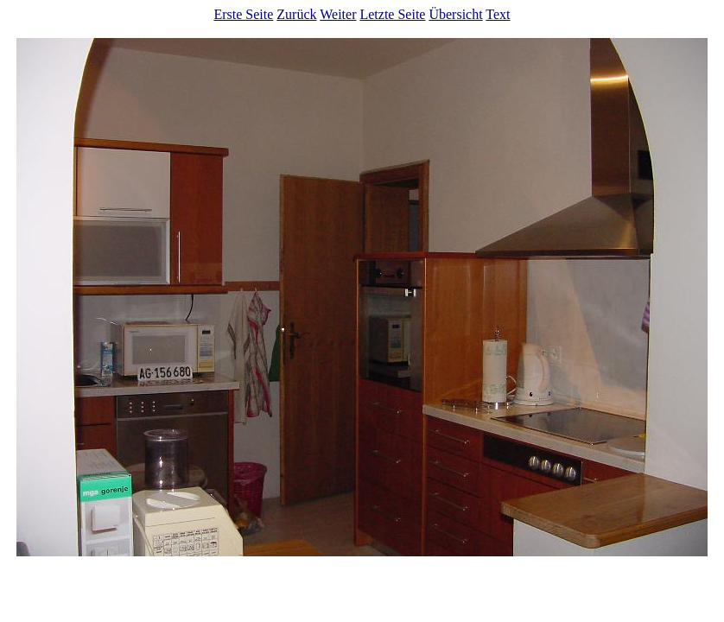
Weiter (338, 14)
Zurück (296, 14)
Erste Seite (243, 14)
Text (498, 14)
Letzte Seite (392, 14)
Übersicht (455, 14)
